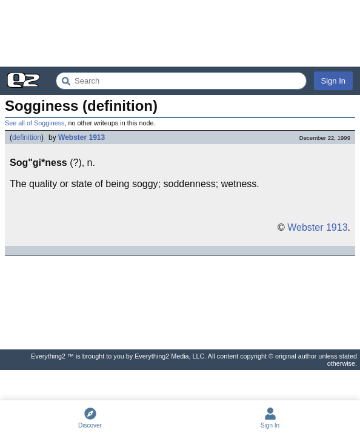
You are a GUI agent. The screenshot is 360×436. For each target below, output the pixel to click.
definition (26, 137)
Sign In (333, 80)
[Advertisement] (180, 33)
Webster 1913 (81, 137)
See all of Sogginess (34, 123)
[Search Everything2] (181, 81)
